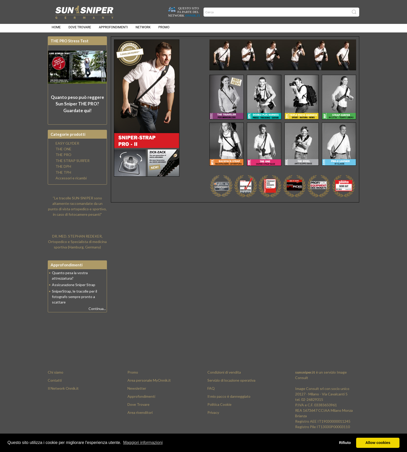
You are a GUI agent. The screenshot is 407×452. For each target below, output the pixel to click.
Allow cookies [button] (377, 443)
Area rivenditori (140, 415)
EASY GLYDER (67, 146)
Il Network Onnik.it (63, 391)
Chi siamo (55, 375)
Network (143, 29)
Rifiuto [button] (345, 443)
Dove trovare (80, 29)
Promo (163, 29)
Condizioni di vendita (224, 375)
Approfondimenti (113, 29)
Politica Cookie (219, 407)
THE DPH (63, 169)
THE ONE (63, 152)
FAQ (211, 391)
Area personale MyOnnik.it (149, 383)
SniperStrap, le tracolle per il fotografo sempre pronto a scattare (74, 299)
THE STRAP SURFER (73, 164)
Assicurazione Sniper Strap (73, 288)
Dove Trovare (138, 407)
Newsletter (136, 391)
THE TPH (63, 175)
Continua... (97, 311)
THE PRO (63, 158)
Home (56, 29)
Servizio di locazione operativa (231, 383)
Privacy (213, 415)
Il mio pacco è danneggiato (228, 399)
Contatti (55, 383)
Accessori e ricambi (71, 181)
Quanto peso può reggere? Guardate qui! (77, 107)
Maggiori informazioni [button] (142, 442)
